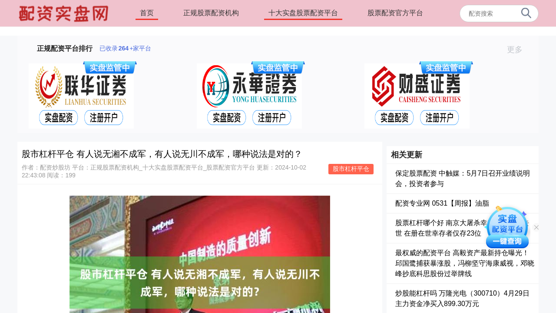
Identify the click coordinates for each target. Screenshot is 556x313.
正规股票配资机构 (211, 13)
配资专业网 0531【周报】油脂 (442, 203)
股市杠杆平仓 (351, 168)
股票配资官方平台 (395, 13)
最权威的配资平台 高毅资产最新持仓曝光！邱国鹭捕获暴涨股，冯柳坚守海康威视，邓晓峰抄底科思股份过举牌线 (464, 263)
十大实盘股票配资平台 (303, 13)
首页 (147, 13)
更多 (518, 49)
